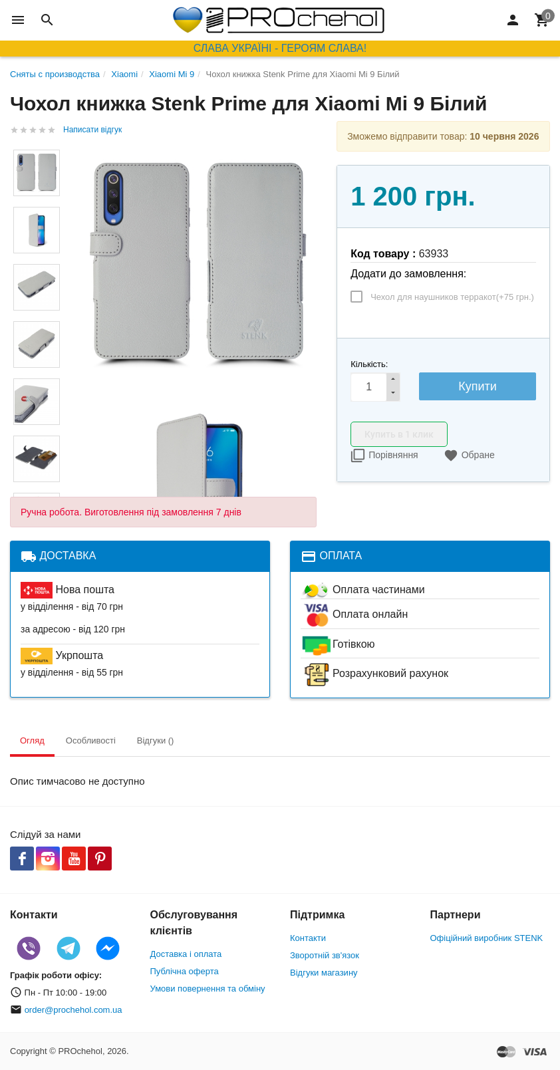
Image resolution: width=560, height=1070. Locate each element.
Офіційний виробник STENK (486, 938)
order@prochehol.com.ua (73, 1010)
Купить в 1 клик (399, 434)
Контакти (308, 938)
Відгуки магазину (324, 973)
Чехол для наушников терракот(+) (452, 297)
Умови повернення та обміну (207, 989)
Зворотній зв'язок (324, 955)
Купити (477, 386)
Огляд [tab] (32, 740)
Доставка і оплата (186, 954)
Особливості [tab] (91, 740)
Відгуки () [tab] (155, 740)
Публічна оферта (184, 971)
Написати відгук (92, 129)
